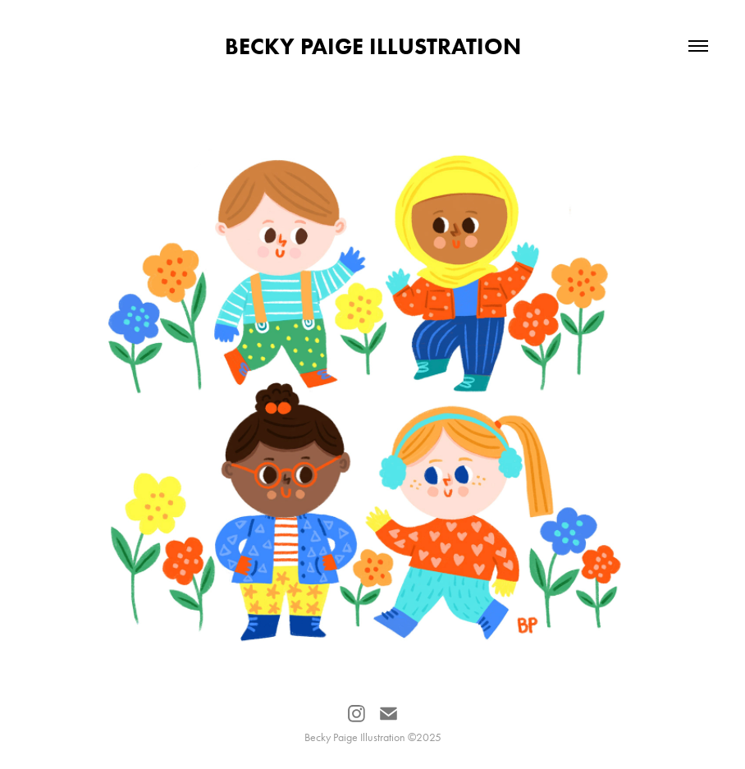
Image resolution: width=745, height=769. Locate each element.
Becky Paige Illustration (373, 46)
